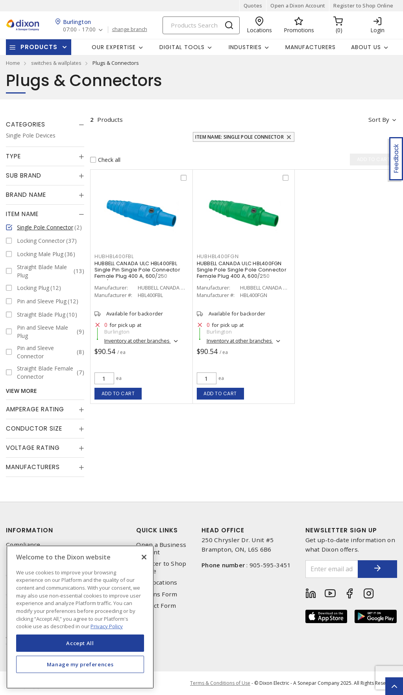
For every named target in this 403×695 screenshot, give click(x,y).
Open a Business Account (161, 548)
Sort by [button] (378, 119)
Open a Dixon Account (297, 5)
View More (21, 390)
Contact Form (156, 605)
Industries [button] (245, 47)
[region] (80, 617)
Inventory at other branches (137, 340)
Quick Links (157, 530)
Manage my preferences (80, 664)
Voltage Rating (33, 448)
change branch (129, 29)
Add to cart (118, 393)
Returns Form (156, 594)
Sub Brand (23, 175)
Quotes (253, 5)
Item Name (22, 214)
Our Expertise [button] (114, 47)
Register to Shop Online (363, 5)
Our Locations (156, 582)
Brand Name (26, 195)
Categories (25, 124)
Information (29, 530)
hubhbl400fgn (218, 256)
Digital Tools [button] (182, 47)
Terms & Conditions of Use (220, 683)
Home (13, 62)
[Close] (144, 557)
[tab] (45, 124)
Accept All (80, 643)
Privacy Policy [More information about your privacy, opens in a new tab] (107, 626)
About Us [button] (366, 47)
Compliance (23, 544)
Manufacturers (310, 47)
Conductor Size (34, 428)
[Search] (201, 25)
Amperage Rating (35, 409)
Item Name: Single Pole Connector (239, 137)
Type (13, 156)
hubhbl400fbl (114, 256)
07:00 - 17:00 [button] (79, 29)
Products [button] (38, 47)
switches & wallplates (56, 62)
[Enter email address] (332, 569)
